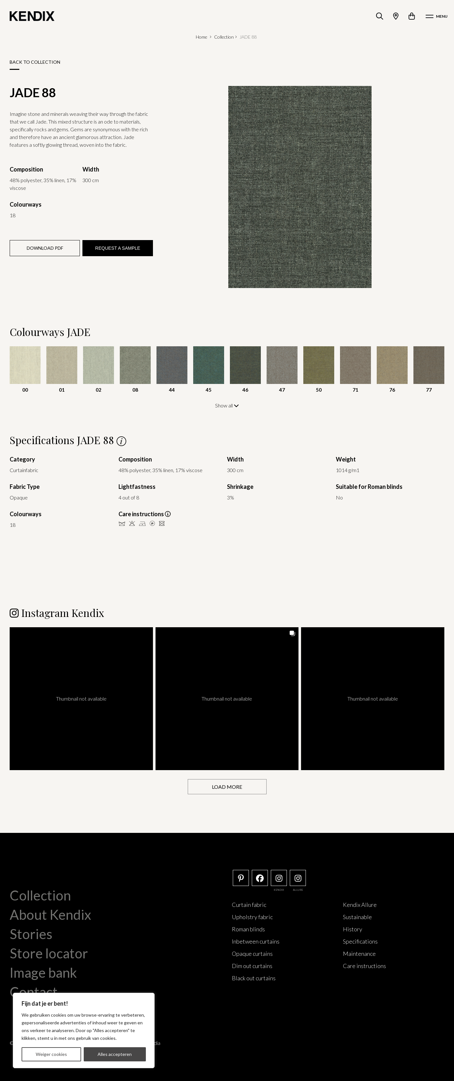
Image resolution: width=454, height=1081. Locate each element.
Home (201, 37)
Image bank (43, 972)
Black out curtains (254, 977)
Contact (34, 991)
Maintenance (359, 953)
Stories (31, 934)
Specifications (360, 941)
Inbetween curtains (255, 941)
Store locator (49, 953)
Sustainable (357, 916)
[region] (84, 1030)
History (352, 928)
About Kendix (50, 914)
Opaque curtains (252, 953)
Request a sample (117, 248)
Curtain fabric (249, 904)
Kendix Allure (360, 904)
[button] (81, 698)
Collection (224, 37)
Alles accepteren (115, 1054)
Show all (227, 405)
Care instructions (364, 965)
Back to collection (35, 62)
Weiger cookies (51, 1054)
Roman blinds (248, 928)
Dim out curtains (252, 965)
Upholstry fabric (252, 916)
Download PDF (45, 248)
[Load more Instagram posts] (227, 786)
